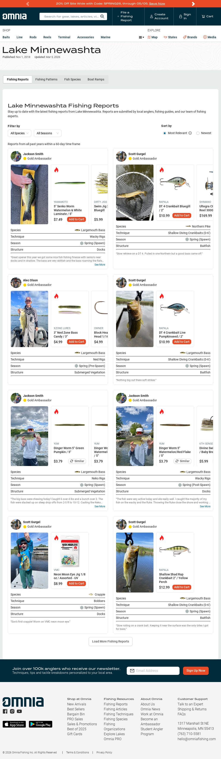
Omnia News (150, 709)
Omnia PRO (113, 739)
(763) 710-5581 (189, 734)
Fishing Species (116, 719)
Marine (105, 37)
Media (209, 37)
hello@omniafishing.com (197, 739)
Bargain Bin (76, 714)
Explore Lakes (114, 734)
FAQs (182, 714)
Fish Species (72, 79)
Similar (77, 461)
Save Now (157, 3)
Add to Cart (76, 219)
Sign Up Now (195, 671)
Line (20, 37)
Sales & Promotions (82, 724)
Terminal (64, 37)
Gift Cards (74, 734)
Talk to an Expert (190, 704)
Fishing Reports (17, 79)
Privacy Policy (104, 752)
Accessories (85, 37)
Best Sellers (76, 709)
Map (153, 37)
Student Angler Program (152, 731)
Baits (6, 37)
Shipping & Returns (192, 709)
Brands (190, 37)
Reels (47, 37)
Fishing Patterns (46, 79)
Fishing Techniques (118, 714)
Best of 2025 (76, 729)
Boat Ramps (96, 79)
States (170, 37)
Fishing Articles (115, 709)
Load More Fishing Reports (110, 641)
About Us (148, 704)
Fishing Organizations (114, 726)
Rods (33, 37)
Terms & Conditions (77, 752)
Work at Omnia (152, 714)
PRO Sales (75, 719)
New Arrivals (76, 704)
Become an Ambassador (150, 721)
